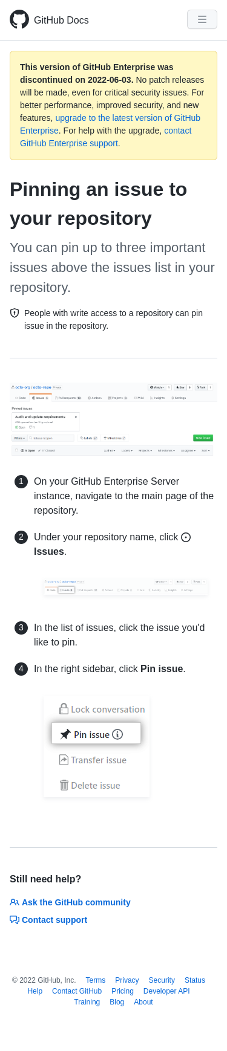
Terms (96, 980)
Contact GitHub (77, 991)
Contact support (48, 920)
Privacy (127, 980)
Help (34, 991)
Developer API (166, 991)
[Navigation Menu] (202, 19)
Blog (117, 1002)
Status (195, 980)
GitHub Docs (61, 20)
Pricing (122, 991)
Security (162, 980)
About (143, 1002)
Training (87, 1002)
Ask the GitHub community (70, 902)
